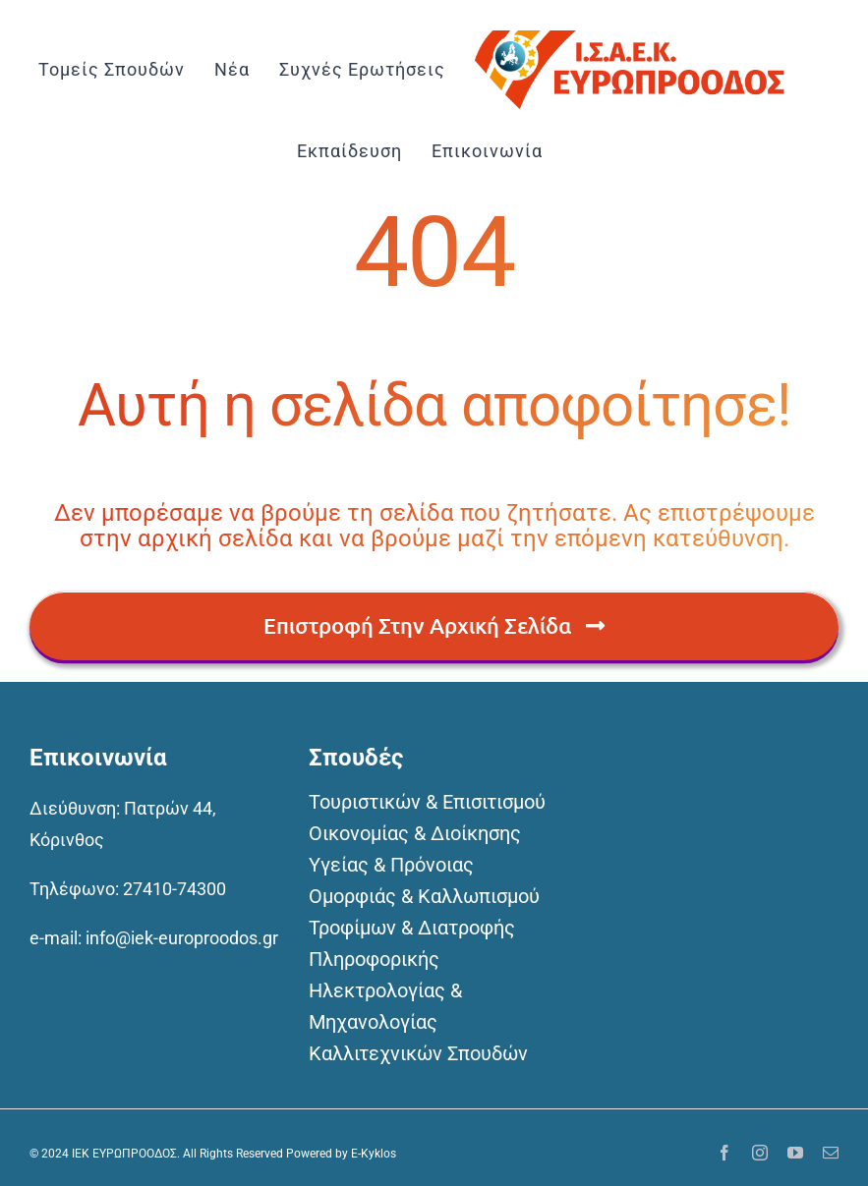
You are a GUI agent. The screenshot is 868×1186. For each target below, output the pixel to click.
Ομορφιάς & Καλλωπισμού (424, 896)
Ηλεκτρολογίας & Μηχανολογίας (385, 1006)
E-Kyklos (373, 1153)
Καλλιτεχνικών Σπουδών (418, 1053)
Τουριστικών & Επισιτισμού (427, 802)
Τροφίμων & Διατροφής (412, 927)
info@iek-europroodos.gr (182, 938)
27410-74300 (174, 888)
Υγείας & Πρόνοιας (391, 864)
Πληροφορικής (374, 959)
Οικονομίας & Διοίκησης (415, 833)
